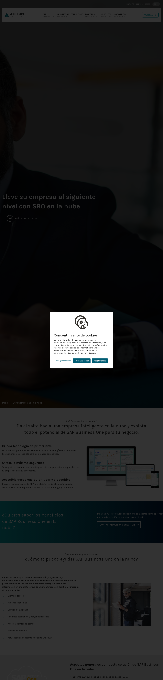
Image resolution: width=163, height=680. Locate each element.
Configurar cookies (63, 361)
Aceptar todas (100, 361)
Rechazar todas (82, 361)
